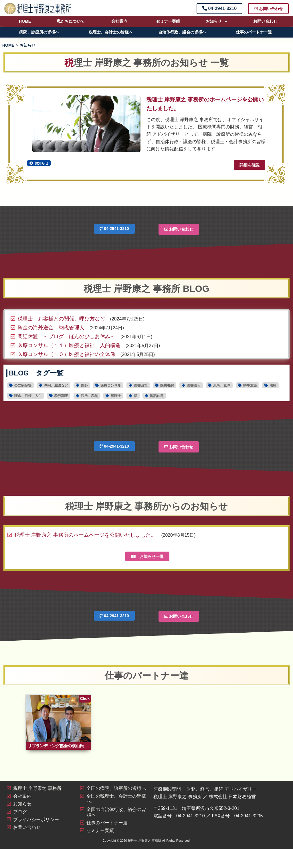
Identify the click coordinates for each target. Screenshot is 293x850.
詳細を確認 (249, 164)
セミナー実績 (168, 21)
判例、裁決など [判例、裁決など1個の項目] (56, 385)
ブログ (20, 812)
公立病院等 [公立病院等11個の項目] (22, 385)
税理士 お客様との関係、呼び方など (61, 318)
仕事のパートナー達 (254, 32)
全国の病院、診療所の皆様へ (116, 789)
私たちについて (71, 21)
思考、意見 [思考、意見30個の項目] (221, 385)
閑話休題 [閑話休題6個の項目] (157, 396)
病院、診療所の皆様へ (39, 32)
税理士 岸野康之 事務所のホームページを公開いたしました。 (85, 535)
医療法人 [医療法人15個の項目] (194, 385)
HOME (25, 21)
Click (85, 698)
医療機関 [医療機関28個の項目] (167, 385)
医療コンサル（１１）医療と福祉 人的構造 (68, 345)
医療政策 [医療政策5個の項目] (141, 385)
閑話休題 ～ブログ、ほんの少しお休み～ (66, 336)
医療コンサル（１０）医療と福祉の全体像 (66, 354)
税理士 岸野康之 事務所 (37, 789)
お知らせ (214, 21)
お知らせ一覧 (147, 556)
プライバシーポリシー (36, 820)
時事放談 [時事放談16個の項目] (250, 385)
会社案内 (119, 21)
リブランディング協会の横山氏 (56, 747)
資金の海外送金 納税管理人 (50, 327)
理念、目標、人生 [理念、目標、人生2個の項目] (28, 396)
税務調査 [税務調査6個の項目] (61, 396)
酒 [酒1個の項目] (135, 396)
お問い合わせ (268, 8)
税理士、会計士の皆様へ (111, 32)
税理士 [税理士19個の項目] (116, 396)
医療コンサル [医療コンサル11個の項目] (110, 385)
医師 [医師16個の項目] (84, 385)
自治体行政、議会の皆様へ (182, 32)
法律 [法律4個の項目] (273, 385)
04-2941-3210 (219, 8)
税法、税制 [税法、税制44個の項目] (89, 396)
